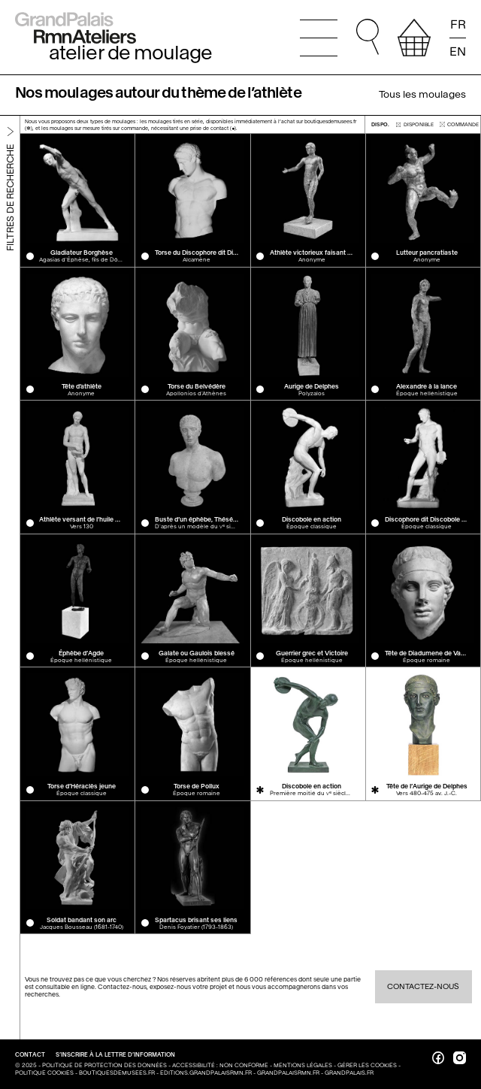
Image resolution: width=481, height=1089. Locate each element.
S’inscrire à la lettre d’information (115, 1054)
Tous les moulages (422, 94)
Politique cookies (44, 1072)
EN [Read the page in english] (457, 50)
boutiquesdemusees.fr (117, 1072)
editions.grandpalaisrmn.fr (206, 1072)
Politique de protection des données (104, 1065)
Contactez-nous (423, 986)
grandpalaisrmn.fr (288, 1072)
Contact (31, 1054)
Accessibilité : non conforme (220, 1065)
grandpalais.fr (349, 1072)
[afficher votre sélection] (414, 37)
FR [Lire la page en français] (458, 25)
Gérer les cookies (367, 1065)
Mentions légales (303, 1065)
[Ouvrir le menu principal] (318, 37)
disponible (415, 124)
